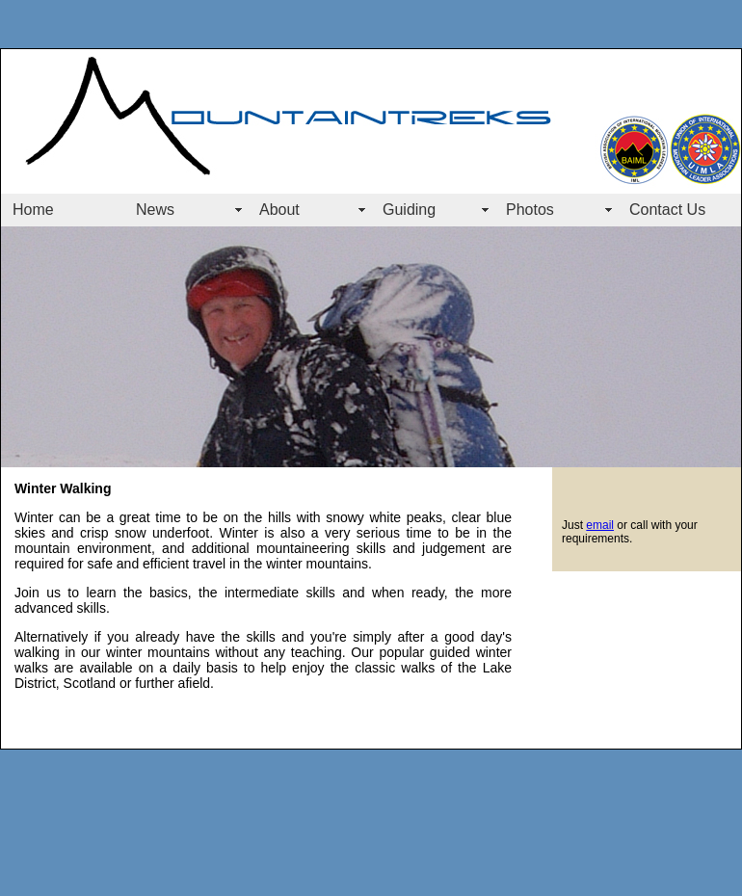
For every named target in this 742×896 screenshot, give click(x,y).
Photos (530, 209)
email (600, 525)
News (155, 209)
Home (33, 209)
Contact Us (667, 209)
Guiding (409, 209)
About (279, 209)
